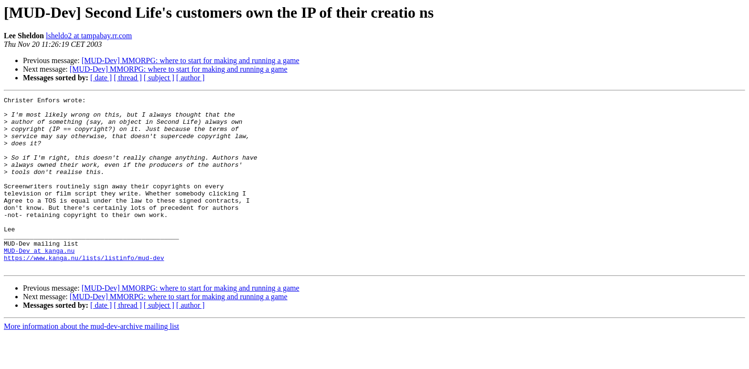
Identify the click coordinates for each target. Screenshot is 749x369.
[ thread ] (128, 78)
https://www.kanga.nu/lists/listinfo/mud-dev (84, 290)
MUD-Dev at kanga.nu (39, 282)
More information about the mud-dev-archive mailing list (91, 361)
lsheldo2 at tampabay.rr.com (89, 36)
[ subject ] (159, 78)
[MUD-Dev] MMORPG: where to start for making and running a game (191, 60)
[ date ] (101, 78)
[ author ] (190, 78)
